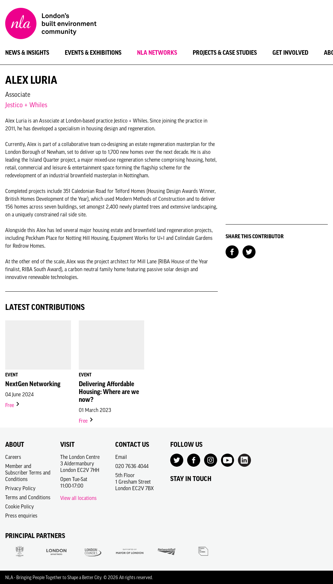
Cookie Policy (19, 506)
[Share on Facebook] (232, 251)
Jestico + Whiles (26, 105)
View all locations (78, 498)
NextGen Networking (33, 383)
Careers (13, 457)
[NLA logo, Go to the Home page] (50, 24)
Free (12, 405)
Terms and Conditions (27, 497)
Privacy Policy (20, 488)
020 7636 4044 (131, 466)
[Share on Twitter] (249, 251)
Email (121, 457)
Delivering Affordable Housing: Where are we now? (109, 391)
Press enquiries (21, 515)
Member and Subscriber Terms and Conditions (27, 472)
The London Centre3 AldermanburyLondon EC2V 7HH (80, 463)
